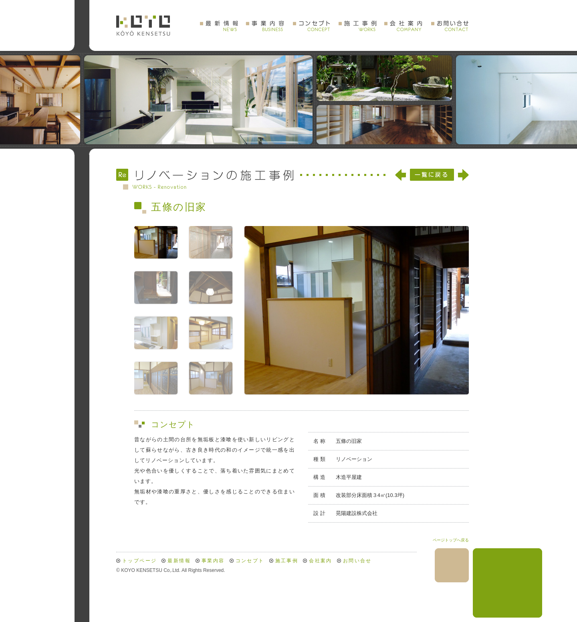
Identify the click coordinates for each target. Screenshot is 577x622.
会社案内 (320, 560)
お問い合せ (357, 560)
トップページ (139, 560)
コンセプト (250, 560)
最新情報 (179, 560)
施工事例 (287, 560)
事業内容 (213, 560)
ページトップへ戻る (451, 540)
